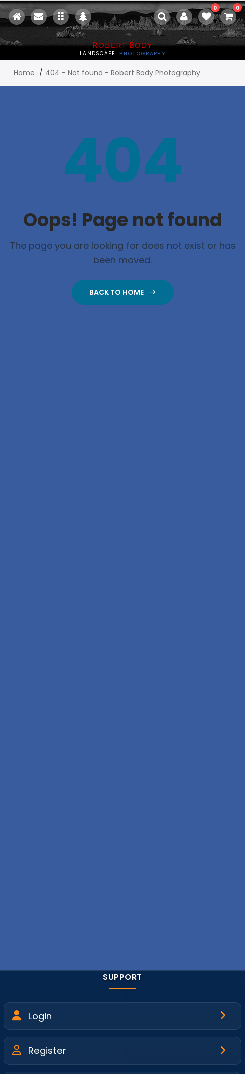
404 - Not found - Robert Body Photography (122, 73)
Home (24, 73)
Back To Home (122, 292)
